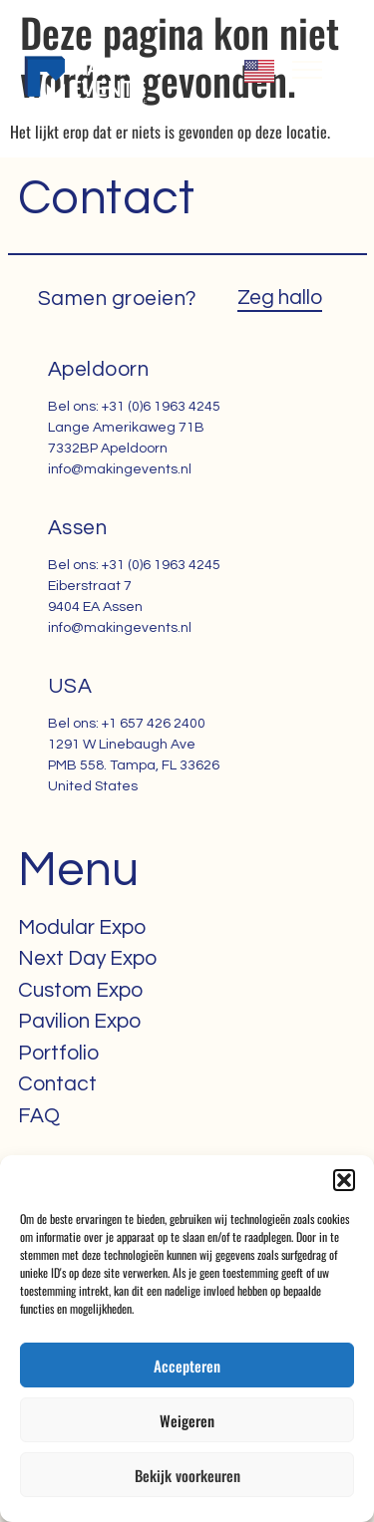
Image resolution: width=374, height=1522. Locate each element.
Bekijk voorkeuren (187, 1475)
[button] (344, 1180)
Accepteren (187, 1365)
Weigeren (187, 1420)
